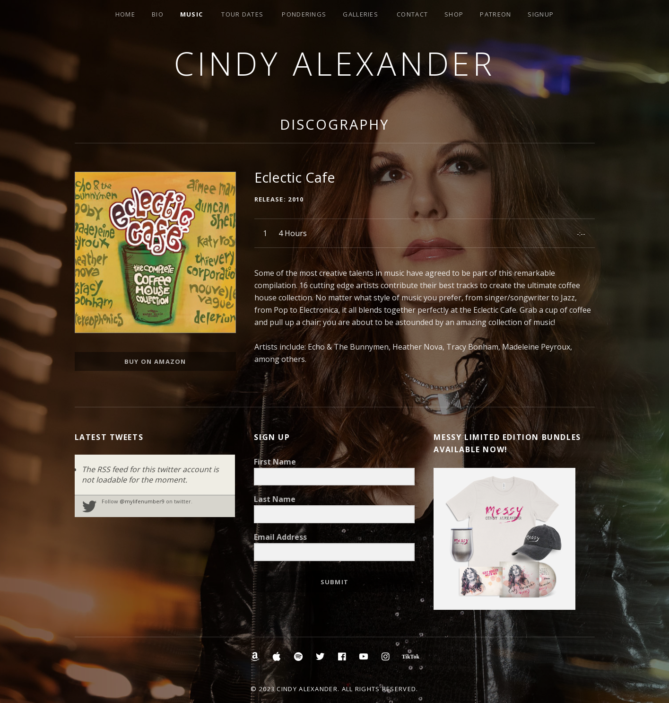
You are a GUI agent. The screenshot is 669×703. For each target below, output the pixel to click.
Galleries (360, 14)
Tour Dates (242, 14)
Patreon (495, 14)
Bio (158, 14)
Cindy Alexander (334, 63)
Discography (334, 124)
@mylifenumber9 (142, 501)
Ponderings (304, 14)
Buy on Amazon (155, 361)
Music (191, 14)
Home (125, 14)
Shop (453, 14)
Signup (541, 14)
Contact (412, 14)
